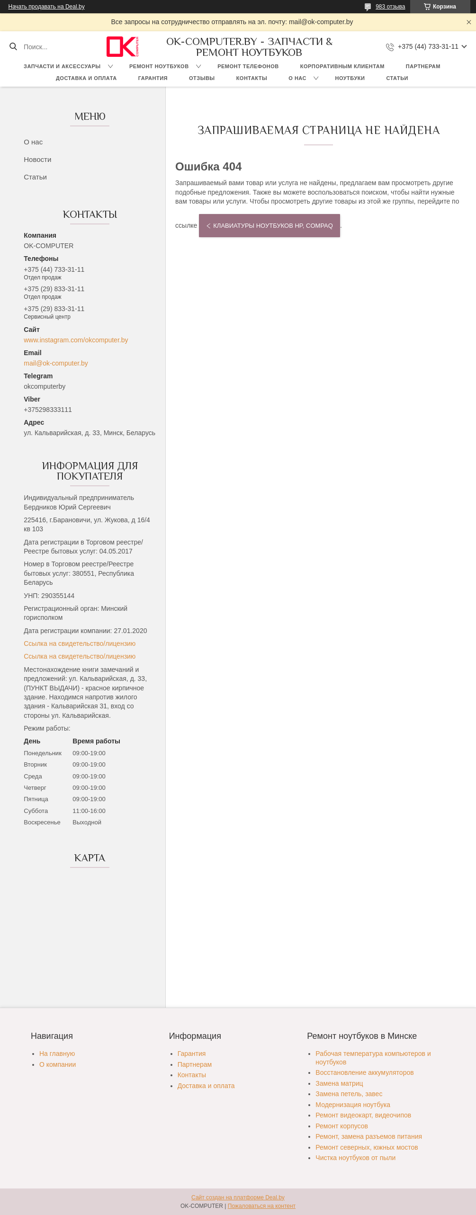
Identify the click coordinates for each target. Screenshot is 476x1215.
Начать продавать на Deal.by (47, 6)
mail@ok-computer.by (56, 363)
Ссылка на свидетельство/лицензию (79, 643)
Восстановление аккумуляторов (364, 1072)
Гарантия (153, 78)
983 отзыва (390, 6)
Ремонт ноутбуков (159, 66)
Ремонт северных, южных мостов (366, 1147)
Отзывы (202, 78)
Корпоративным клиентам (342, 66)
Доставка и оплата (86, 78)
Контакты (252, 78)
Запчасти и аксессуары (62, 66)
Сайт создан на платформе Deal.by (238, 1197)
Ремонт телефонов (248, 66)
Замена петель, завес (348, 1094)
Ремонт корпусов (341, 1126)
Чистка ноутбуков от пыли (355, 1157)
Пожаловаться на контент (262, 1206)
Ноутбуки (350, 78)
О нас (297, 78)
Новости (37, 159)
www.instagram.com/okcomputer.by (76, 340)
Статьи (397, 78)
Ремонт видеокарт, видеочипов (363, 1115)
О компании (57, 1064)
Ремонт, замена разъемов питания (368, 1136)
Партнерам (423, 66)
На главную (57, 1053)
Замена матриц (339, 1083)
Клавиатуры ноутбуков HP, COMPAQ (273, 225)
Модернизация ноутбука (352, 1104)
